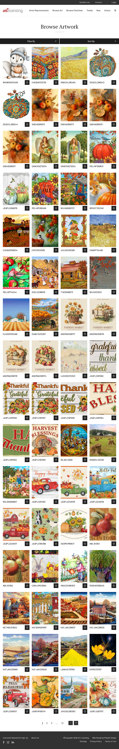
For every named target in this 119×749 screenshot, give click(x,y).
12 (62, 723)
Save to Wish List (27, 82)
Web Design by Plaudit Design (104, 738)
